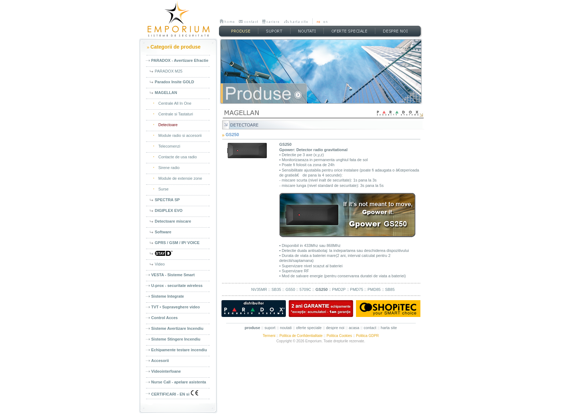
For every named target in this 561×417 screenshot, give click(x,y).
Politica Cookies (339, 336)
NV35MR (259, 289)
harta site (389, 328)
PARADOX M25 (168, 71)
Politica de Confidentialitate (301, 336)
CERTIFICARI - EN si (174, 393)
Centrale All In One (174, 103)
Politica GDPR (367, 336)
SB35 (276, 289)
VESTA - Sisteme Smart (173, 275)
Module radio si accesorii (180, 135)
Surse (163, 189)
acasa (354, 328)
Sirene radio (169, 167)
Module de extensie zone (180, 178)
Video (160, 264)
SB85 (390, 289)
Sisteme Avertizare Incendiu (177, 328)
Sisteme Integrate (167, 296)
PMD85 (374, 289)
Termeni (269, 336)
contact (370, 328)
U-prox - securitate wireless (177, 285)
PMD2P (339, 289)
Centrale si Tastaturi (175, 114)
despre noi (335, 328)
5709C (305, 289)
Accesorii (160, 360)
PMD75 (356, 289)
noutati (286, 328)
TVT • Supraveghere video (175, 307)
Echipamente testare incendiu (179, 350)
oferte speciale (309, 328)
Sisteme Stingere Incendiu (176, 339)
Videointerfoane (166, 371)
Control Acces (164, 318)
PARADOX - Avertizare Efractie (180, 60)
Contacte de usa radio (177, 157)
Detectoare (168, 125)
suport (269, 328)
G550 (290, 289)
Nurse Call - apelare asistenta (178, 382)
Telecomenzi (169, 146)
